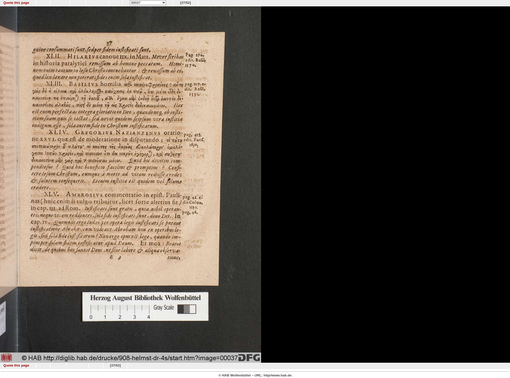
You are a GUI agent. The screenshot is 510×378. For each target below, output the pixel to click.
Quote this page (16, 3)
